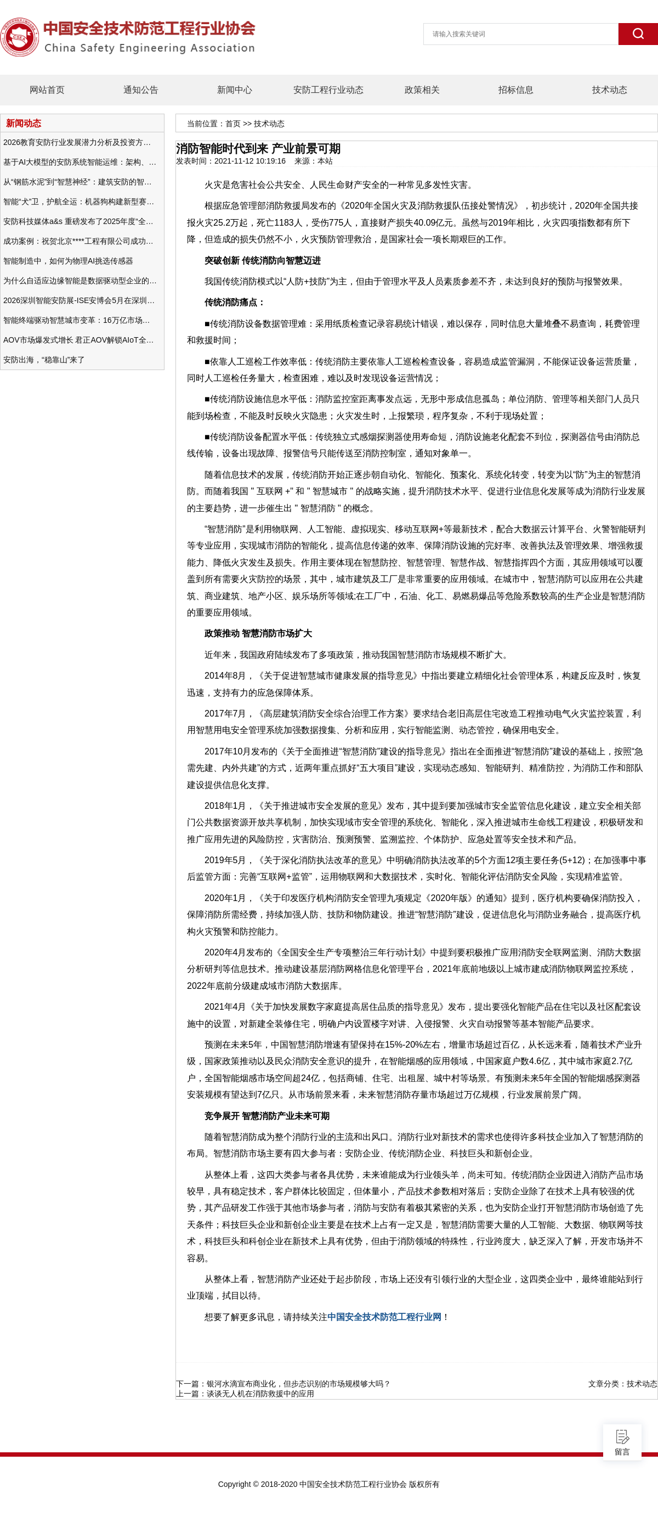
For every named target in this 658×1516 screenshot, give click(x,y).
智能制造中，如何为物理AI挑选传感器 (68, 260)
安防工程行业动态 (328, 89)
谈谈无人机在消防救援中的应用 (260, 1393)
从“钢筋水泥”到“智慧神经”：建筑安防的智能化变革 (80, 181)
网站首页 (47, 89)
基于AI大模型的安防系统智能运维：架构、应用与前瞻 (80, 162)
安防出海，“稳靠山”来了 (44, 359)
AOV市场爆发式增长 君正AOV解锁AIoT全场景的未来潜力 (80, 339)
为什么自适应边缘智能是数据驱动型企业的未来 (80, 280)
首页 (233, 123)
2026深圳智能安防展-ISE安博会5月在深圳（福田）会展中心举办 (80, 300)
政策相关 (422, 89)
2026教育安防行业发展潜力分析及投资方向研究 (80, 142)
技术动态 (609, 89)
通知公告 (140, 89)
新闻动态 (23, 123)
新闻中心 (234, 89)
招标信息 (516, 89)
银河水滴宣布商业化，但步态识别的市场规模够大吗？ (299, 1383)
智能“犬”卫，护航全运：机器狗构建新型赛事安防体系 (80, 201)
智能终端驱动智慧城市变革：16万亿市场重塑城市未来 (80, 320)
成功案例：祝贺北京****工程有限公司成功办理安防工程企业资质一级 (80, 241)
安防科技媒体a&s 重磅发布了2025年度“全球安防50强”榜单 (80, 221)
